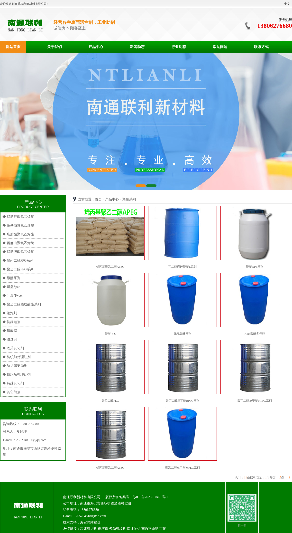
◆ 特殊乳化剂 (13, 383)
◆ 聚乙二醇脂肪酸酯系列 (21, 304)
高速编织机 (88, 529)
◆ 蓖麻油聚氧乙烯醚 (18, 243)
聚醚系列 (129, 199)
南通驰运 (134, 529)
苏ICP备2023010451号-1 (150, 497)
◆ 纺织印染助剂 (14, 366)
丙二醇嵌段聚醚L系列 (182, 266)
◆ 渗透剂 (9, 339)
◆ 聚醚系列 (11, 278)
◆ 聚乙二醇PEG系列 (18, 269)
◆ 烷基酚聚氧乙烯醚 (18, 225)
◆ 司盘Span (11, 287)
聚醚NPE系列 (254, 266)
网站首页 (13, 47)
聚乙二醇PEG (110, 400)
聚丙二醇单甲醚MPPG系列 (254, 400)
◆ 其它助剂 (11, 392)
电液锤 (103, 529)
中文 (287, 4)
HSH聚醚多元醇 (255, 333)
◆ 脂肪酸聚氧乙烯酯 (18, 234)
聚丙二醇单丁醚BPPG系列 (182, 400)
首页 (98, 199)
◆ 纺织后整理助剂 (16, 374)
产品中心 (96, 47)
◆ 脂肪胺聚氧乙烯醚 (18, 252)
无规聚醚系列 (182, 333)
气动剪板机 (117, 529)
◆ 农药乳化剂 (13, 348)
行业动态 (178, 47)
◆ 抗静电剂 (11, 322)
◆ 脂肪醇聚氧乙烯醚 (18, 217)
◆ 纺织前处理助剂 (16, 357)
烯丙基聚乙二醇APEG (110, 266)
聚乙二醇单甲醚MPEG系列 (182, 467)
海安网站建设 (90, 522)
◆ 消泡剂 (9, 313)
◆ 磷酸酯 (9, 331)
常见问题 (220, 47)
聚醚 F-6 (110, 333)
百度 (162, 529)
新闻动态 (137, 47)
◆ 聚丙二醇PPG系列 (17, 260)
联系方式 (261, 47)
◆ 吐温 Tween (12, 295)
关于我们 (54, 47)
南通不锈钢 (149, 529)
